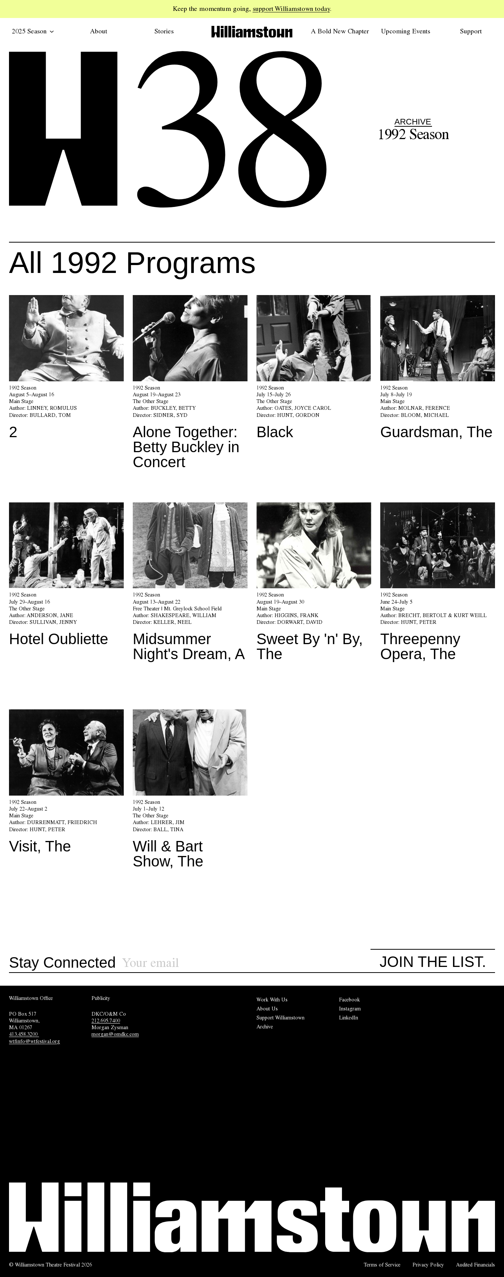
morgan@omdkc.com (115, 1034)
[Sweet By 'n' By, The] (313, 584)
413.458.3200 (24, 1034)
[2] (66, 370)
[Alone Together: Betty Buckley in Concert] (190, 385)
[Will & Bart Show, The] (190, 791)
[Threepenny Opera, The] (437, 584)
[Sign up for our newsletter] (246, 963)
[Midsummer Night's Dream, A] (190, 584)
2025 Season (33, 31)
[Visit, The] (66, 784)
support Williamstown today (291, 8)
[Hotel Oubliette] (66, 577)
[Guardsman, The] (437, 370)
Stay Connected (62, 963)
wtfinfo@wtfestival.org (34, 1041)
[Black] (313, 370)
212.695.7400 (106, 1021)
